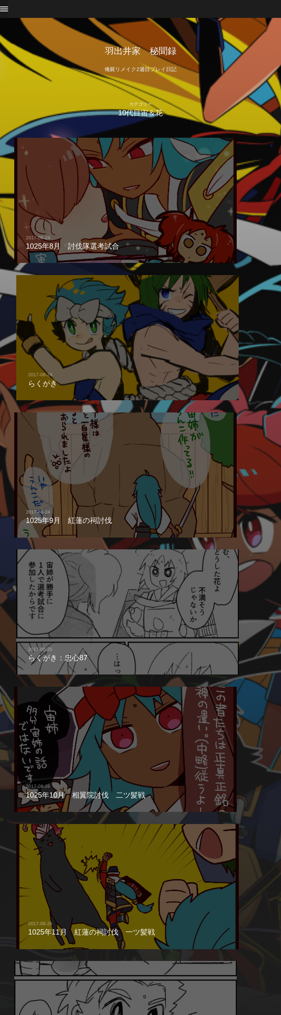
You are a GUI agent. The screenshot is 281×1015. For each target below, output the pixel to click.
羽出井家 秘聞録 (140, 51)
